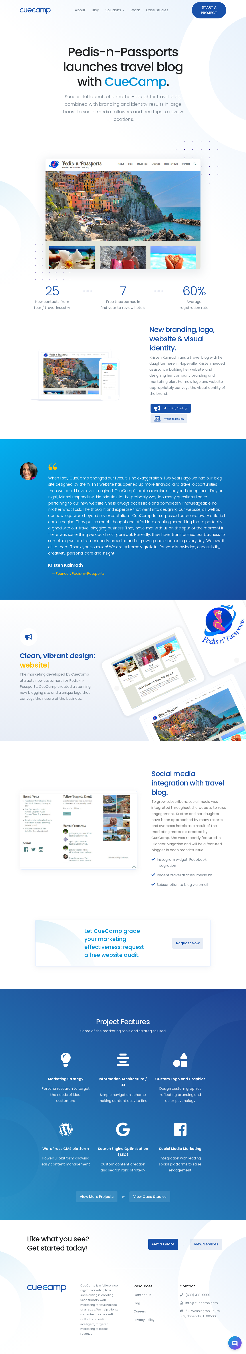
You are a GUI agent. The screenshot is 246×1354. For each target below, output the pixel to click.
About (80, 10)
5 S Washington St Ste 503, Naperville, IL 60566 (200, 1313)
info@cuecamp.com (199, 1303)
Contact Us (142, 1295)
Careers (140, 1311)
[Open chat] (235, 1343)
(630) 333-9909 (195, 1295)
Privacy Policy (144, 1320)
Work (135, 10)
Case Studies (157, 10)
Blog (95, 10)
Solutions (113, 10)
